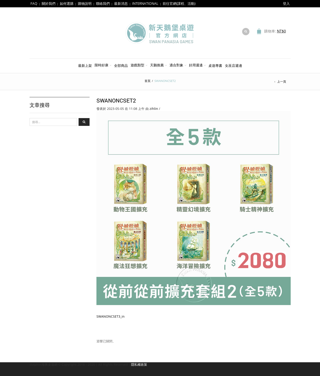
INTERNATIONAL (145, 3)
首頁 (147, 81)
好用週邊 (196, 65)
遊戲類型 (137, 65)
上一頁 (281, 81)
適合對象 (176, 65)
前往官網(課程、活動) (179, 3)
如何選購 (67, 3)
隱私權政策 (139, 364)
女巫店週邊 (233, 65)
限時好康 (101, 65)
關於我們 (48, 3)
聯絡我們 (103, 3)
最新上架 (85, 65)
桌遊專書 (215, 65)
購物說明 (85, 3)
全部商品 (121, 65)
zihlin (154, 108)
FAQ (33, 3)
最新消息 (121, 3)
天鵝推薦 (157, 65)
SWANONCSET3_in (110, 316)
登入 (286, 3)
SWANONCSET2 (116, 100)
